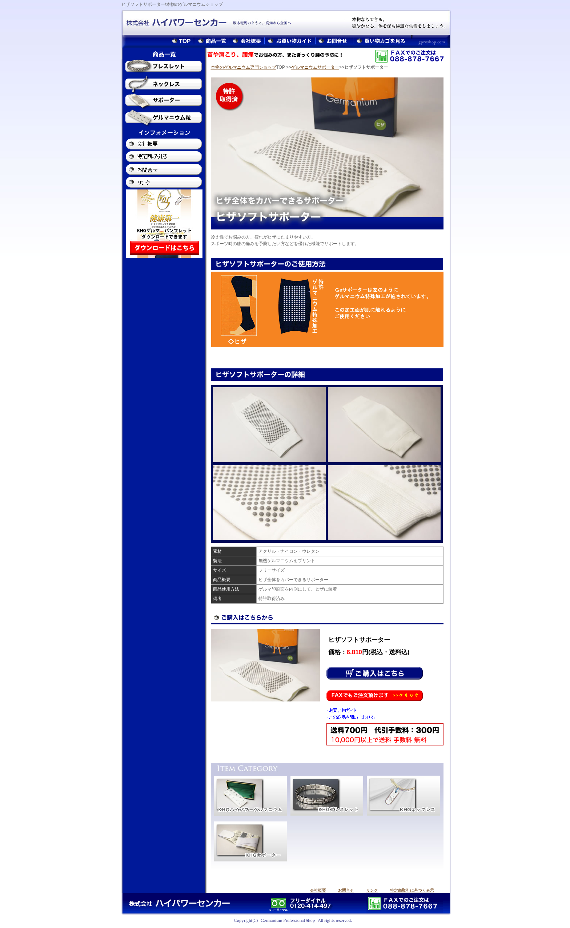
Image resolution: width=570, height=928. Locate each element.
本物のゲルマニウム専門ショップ (243, 67)
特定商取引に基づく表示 (412, 890)
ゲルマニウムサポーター (315, 67)
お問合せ (346, 890)
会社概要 (318, 890)
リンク (372, 890)
